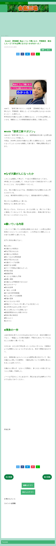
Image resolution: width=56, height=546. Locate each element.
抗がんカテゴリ (28, 492)
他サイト (21, 3)
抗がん (49, 50)
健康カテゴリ (28, 485)
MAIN (7, 3)
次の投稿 (9, 477)
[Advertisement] (28, 24)
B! (27, 54)
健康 (43, 50)
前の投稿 (47, 477)
